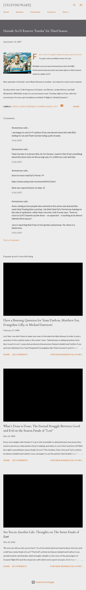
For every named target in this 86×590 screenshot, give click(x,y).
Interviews (35, 12)
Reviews (19, 12)
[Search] (74, 5)
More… (66, 12)
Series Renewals (28, 106)
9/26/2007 (17, 140)
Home (6, 12)
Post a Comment (11, 240)
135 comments (20, 460)
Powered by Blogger (43, 582)
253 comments (20, 354)
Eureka (15, 106)
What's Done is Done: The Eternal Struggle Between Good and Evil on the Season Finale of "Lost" (41, 428)
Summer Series (44, 106)
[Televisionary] (17, 5)
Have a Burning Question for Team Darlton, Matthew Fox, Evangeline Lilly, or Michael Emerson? (41, 322)
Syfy (55, 106)
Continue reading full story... (66, 354)
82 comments (19, 566)
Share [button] (76, 106)
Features (51, 12)
